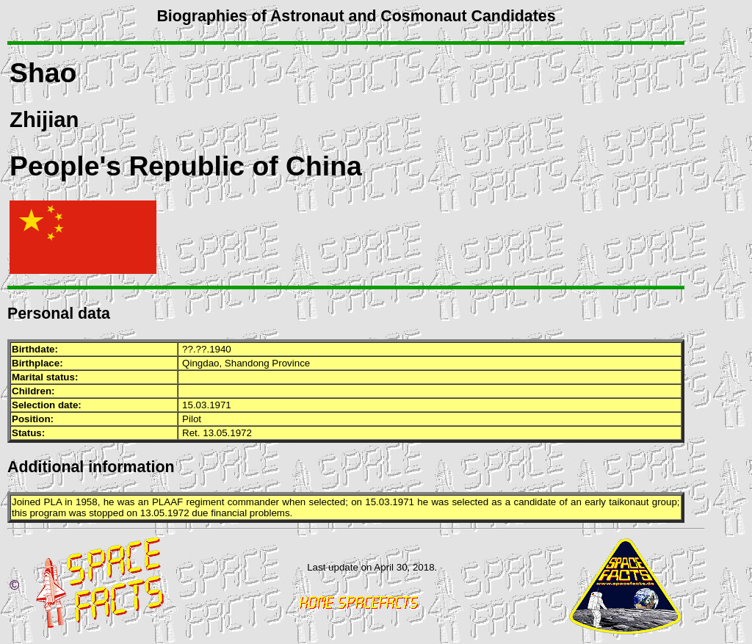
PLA (53, 501)
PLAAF (167, 501)
